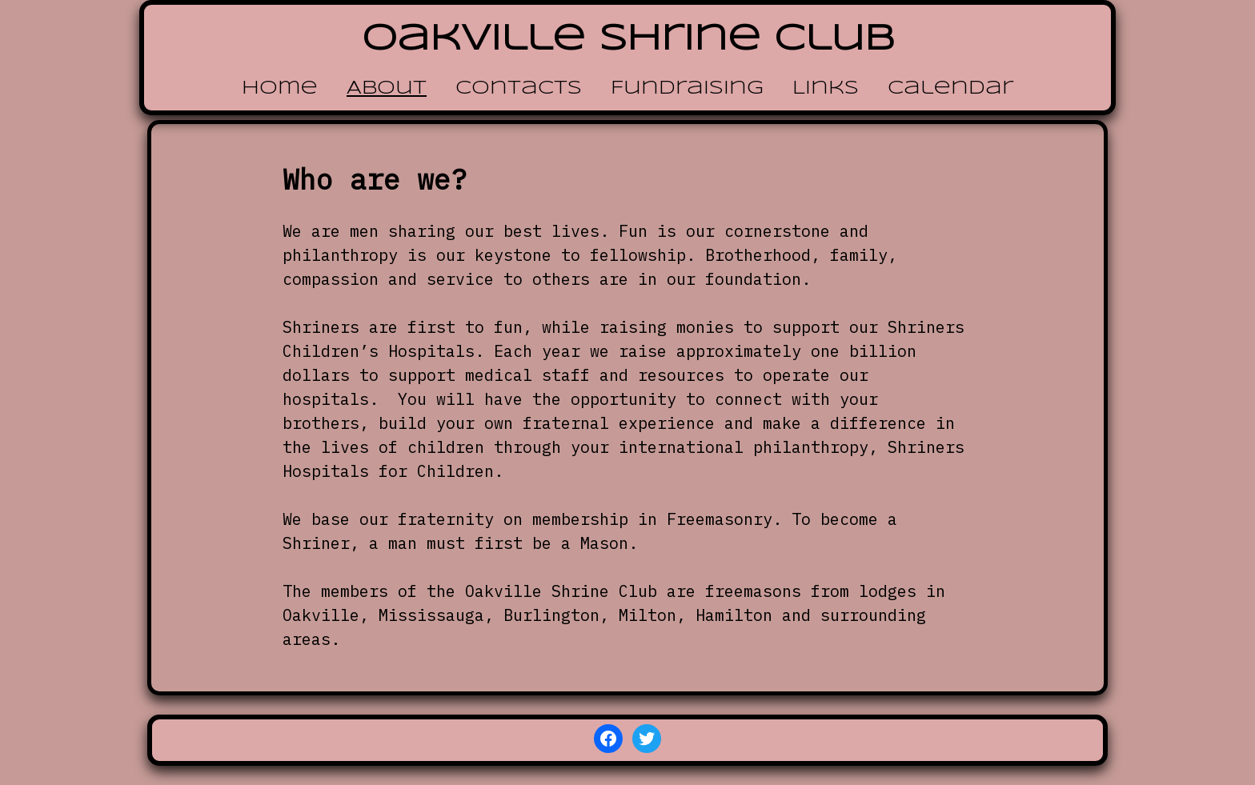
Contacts (518, 89)
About (387, 89)
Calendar (950, 89)
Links (825, 89)
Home (280, 89)
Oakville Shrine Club (628, 39)
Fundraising (687, 89)
